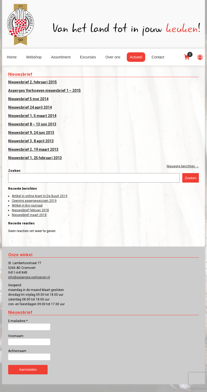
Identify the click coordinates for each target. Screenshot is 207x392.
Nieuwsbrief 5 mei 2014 (28, 99)
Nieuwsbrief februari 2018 (30, 210)
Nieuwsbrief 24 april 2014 (30, 107)
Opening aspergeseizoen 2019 (34, 201)
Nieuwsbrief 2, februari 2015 (32, 82)
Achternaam (17, 351)
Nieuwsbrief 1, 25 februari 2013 (35, 158)
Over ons (112, 57)
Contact (158, 57)
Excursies (88, 57)
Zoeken (14, 171)
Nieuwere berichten (183, 166)
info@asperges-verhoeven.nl (29, 277)
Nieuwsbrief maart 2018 (29, 215)
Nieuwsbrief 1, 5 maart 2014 (32, 116)
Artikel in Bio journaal (27, 205)
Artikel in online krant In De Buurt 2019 (39, 196)
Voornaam (15, 336)
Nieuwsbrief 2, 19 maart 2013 (33, 149)
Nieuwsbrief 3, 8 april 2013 (31, 141)
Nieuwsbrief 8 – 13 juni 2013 (32, 124)
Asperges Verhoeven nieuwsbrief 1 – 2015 (44, 90)
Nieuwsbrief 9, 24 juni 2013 (31, 132)
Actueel (136, 57)
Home (12, 57)
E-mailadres (18, 321)
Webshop (34, 57)
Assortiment (60, 57)
